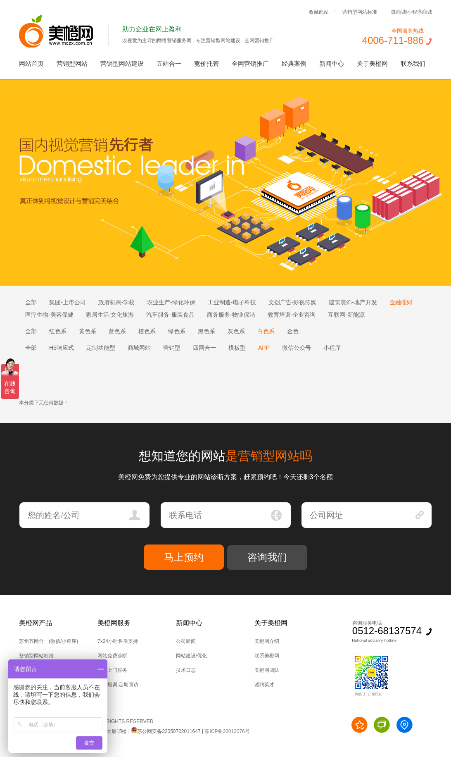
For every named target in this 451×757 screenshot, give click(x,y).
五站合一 (169, 63)
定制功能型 (100, 347)
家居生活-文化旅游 (110, 314)
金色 (293, 331)
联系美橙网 (266, 656)
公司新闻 (186, 641)
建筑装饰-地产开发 (353, 302)
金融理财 (401, 302)
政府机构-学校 (116, 302)
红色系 (57, 331)
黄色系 (87, 331)
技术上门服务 (112, 670)
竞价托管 (206, 63)
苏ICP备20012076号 (226, 731)
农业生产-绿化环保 (171, 302)
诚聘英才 (264, 685)
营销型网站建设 (122, 63)
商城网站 (139, 347)
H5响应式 (61, 347)
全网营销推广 (250, 63)
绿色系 (176, 331)
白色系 (266, 331)
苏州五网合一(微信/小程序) (48, 641)
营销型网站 (72, 63)
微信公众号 (296, 347)
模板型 (237, 347)
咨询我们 (267, 557)
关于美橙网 (372, 63)
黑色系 (206, 331)
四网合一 (204, 347)
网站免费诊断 (112, 656)
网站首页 (31, 63)
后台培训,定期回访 (117, 685)
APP (264, 347)
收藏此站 (319, 11)
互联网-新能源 (346, 314)
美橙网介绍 (266, 641)
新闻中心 (331, 63)
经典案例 (294, 63)
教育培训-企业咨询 (292, 314)
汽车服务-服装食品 (170, 314)
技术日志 (186, 670)
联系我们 (413, 63)
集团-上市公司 (67, 302)
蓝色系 (117, 331)
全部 (31, 302)
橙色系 (147, 331)
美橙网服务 (114, 622)
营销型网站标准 (359, 11)
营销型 (171, 347)
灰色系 (236, 331)
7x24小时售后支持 (117, 641)
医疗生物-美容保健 (49, 314)
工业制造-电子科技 (232, 302)
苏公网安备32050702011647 (165, 731)
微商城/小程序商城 (411, 11)
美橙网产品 (35, 622)
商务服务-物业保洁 (231, 314)
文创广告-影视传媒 (292, 302)
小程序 (332, 347)
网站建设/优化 (191, 656)
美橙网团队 (266, 670)
